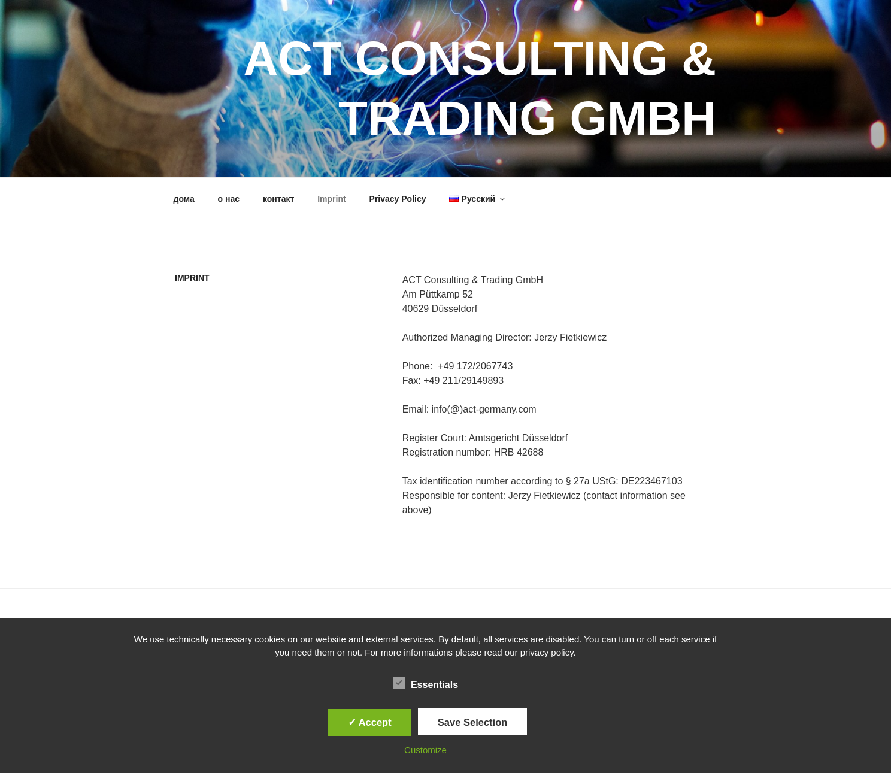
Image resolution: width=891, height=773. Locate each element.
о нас (229, 199)
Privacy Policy (397, 199)
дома (184, 199)
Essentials (425, 682)
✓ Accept (370, 722)
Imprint (331, 199)
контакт (278, 199)
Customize (425, 750)
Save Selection (472, 722)
